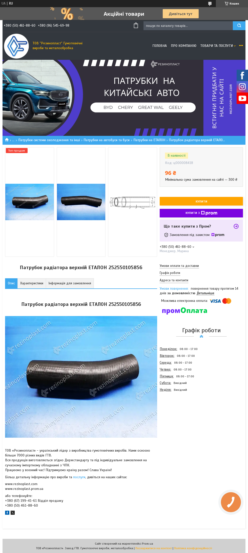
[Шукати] (239, 25)
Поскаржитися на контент (153, 548)
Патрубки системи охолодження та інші (49, 140)
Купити (201, 201)
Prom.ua (147, 543)
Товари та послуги (216, 46)
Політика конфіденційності (193, 548)
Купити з (201, 213)
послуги (79, 477)
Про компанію (183, 46)
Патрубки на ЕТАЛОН (149, 140)
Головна (159, 46)
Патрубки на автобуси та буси (107, 140)
